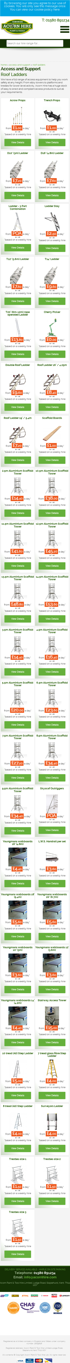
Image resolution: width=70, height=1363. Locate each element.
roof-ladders (39, 65)
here (56, 9)
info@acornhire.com (40, 1277)
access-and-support (19, 65)
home (4, 65)
